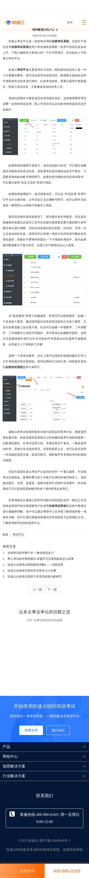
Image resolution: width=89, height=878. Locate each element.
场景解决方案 (46, 766)
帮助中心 (46, 756)
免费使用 (31, 730)
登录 (70, 22)
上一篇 (37, 589)
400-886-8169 (66, 870)
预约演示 (58, 730)
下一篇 (52, 589)
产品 (46, 747)
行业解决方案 (46, 776)
